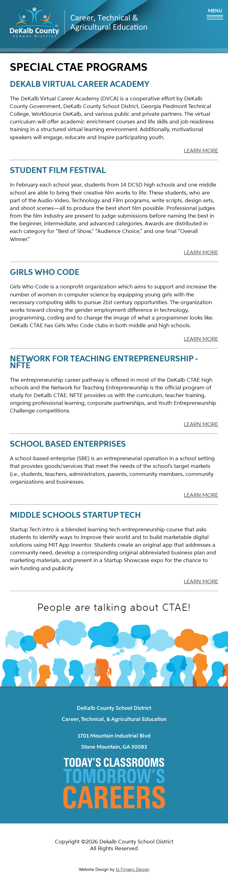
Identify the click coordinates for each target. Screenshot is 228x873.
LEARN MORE (201, 150)
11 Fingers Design (132, 869)
